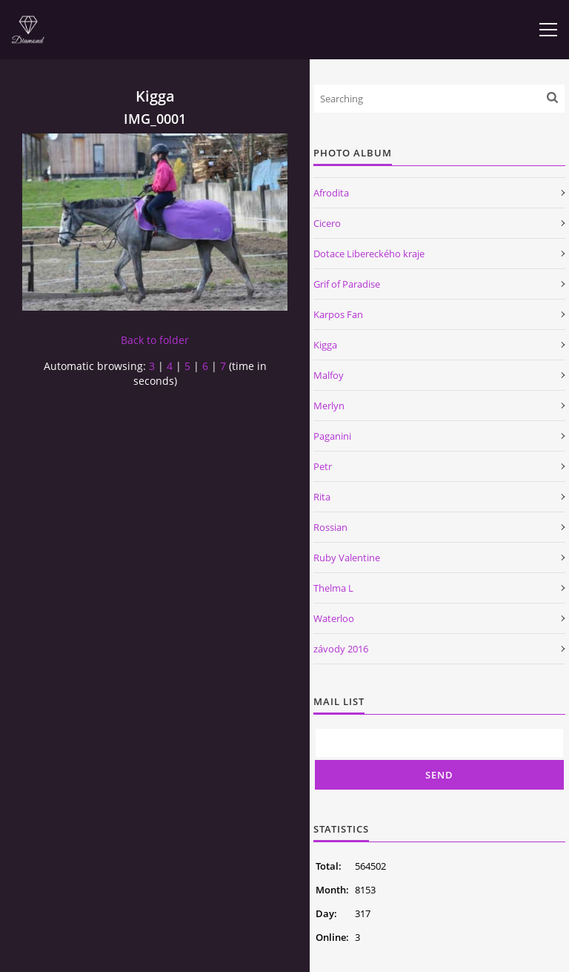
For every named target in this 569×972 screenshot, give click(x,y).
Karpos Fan (338, 314)
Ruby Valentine (346, 557)
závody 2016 (340, 648)
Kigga (325, 344)
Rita (321, 496)
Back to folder (155, 340)
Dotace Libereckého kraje (369, 253)
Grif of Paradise (346, 284)
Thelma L (333, 588)
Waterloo (333, 618)
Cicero (327, 223)
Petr (322, 466)
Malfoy (328, 375)
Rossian (330, 527)
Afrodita (331, 192)
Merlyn (329, 405)
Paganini (332, 436)
